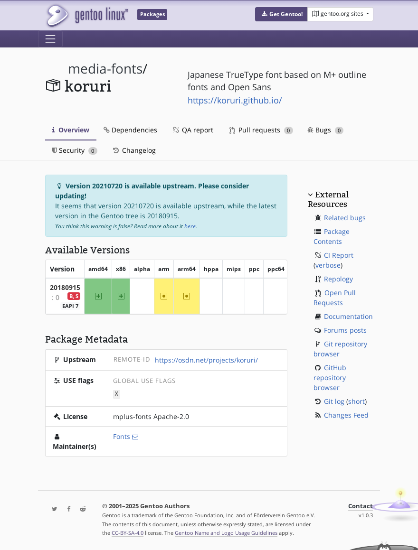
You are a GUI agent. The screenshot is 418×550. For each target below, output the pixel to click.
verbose (328, 265)
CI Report (338, 255)
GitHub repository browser (330, 377)
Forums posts (345, 330)
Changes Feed (346, 414)
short (356, 401)
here (190, 226)
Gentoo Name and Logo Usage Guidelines (226, 532)
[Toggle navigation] (50, 38)
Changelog (134, 150)
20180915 (65, 287)
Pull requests (261, 129)
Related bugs (345, 217)
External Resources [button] (328, 199)
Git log (334, 401)
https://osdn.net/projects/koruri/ (206, 359)
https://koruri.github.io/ (235, 100)
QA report (192, 129)
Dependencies (130, 129)
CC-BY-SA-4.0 (127, 532)
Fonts (121, 435)
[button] (281, 14)
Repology (338, 278)
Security (74, 150)
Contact (360, 506)
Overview (70, 129)
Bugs (325, 129)
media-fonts (105, 68)
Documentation (348, 316)
